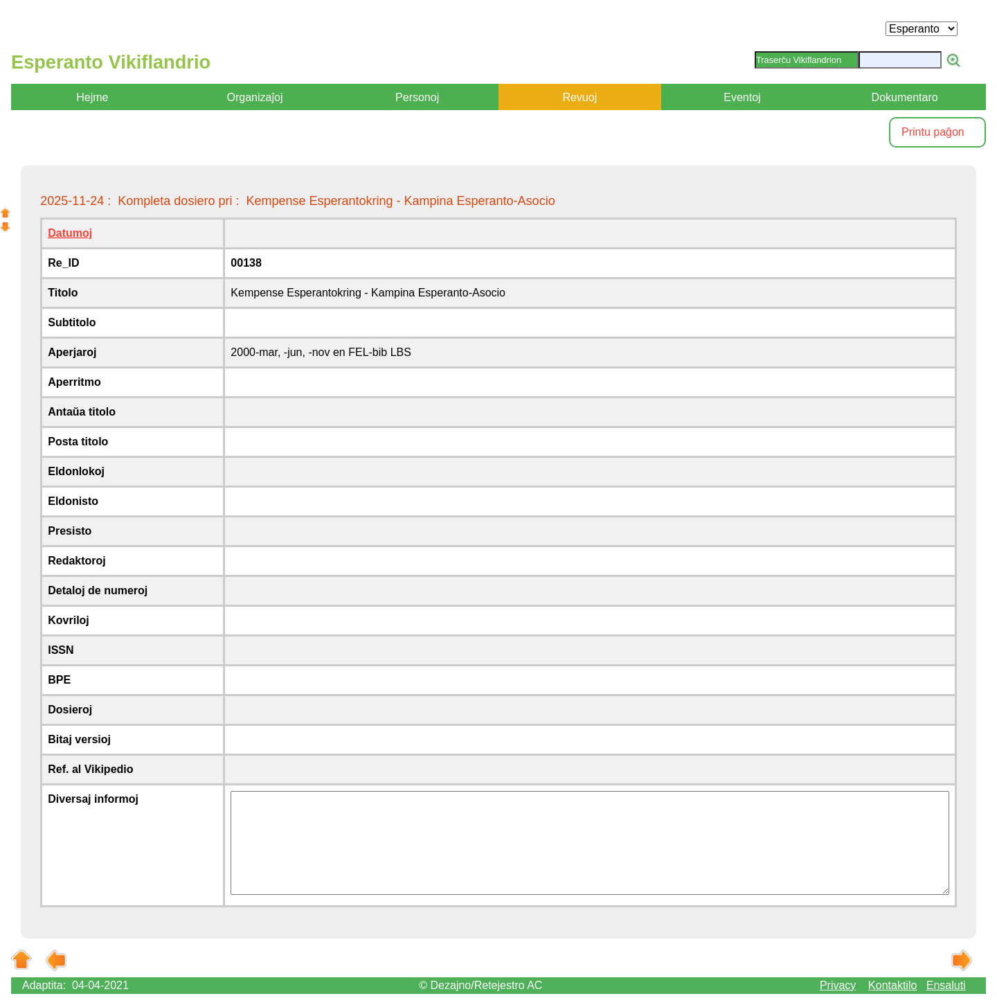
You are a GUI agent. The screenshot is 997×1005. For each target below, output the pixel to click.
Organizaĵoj (255, 97)
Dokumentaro (905, 97)
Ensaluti (946, 985)
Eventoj (742, 97)
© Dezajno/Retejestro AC (480, 985)
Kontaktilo (892, 985)
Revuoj (579, 97)
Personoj (417, 97)
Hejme (92, 97)
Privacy (838, 985)
